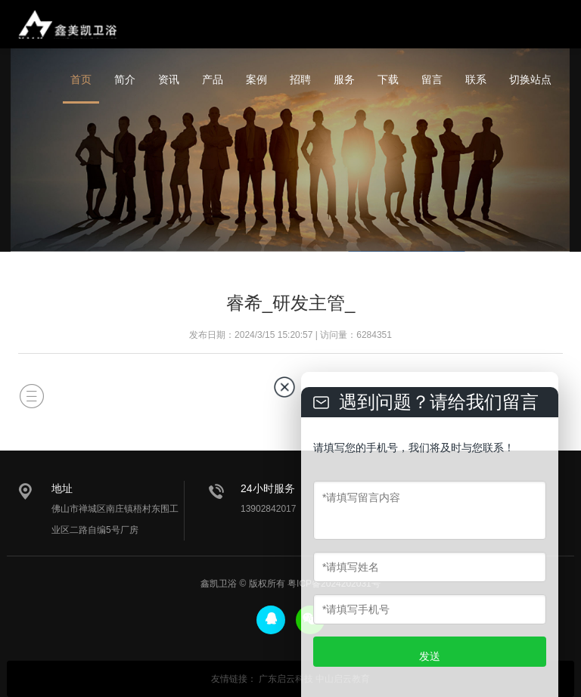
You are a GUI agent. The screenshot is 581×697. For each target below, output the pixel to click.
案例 (256, 79)
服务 (344, 79)
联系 (475, 79)
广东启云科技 (286, 679)
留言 (432, 79)
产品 (212, 79)
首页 (81, 79)
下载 (388, 79)
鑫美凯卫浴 (67, 24)
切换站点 (530, 79)
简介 (124, 79)
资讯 (168, 79)
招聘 (300, 79)
